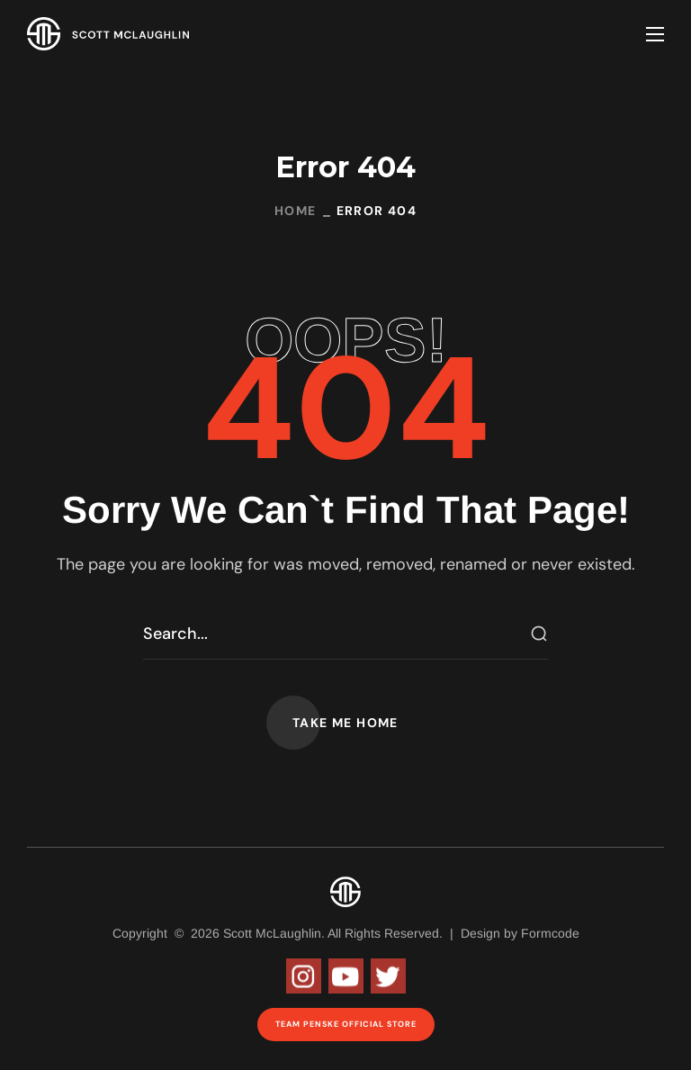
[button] (345, 723)
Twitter (388, 976)
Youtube (345, 976)
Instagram (303, 976)
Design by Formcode (520, 933)
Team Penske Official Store (346, 1024)
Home (295, 210)
